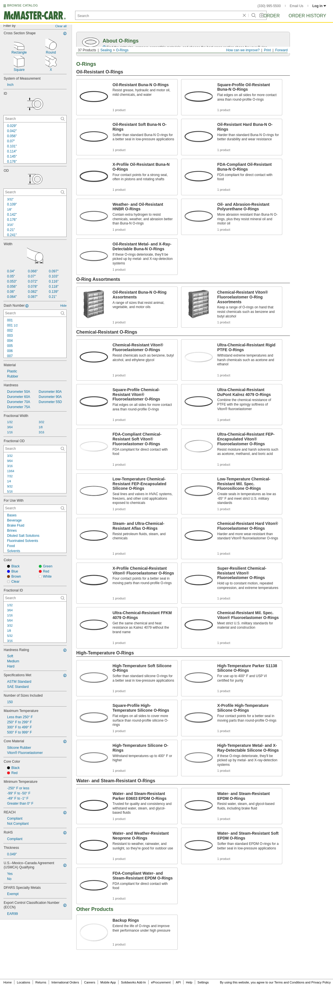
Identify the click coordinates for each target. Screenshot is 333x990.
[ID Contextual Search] (35, 118)
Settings (203, 982)
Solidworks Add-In (133, 982)
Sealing (106, 50)
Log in (319, 6)
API (178, 982)
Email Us (296, 6)
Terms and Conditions (289, 982)
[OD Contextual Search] (35, 192)
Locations (23, 982)
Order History (307, 15)
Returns (40, 982)
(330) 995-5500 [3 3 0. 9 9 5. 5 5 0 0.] (269, 6)
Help (189, 982)
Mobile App (108, 982)
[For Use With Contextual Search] (35, 508)
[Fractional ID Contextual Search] (35, 598)
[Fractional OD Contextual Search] (35, 448)
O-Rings (122, 50)
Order (271, 15)
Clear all (61, 26)
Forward (281, 50)
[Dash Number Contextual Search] (35, 313)
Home (7, 982)
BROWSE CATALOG (22, 5)
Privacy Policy (321, 982)
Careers (89, 982)
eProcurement (161, 982)
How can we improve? (243, 50)
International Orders (65, 982)
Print (267, 50)
